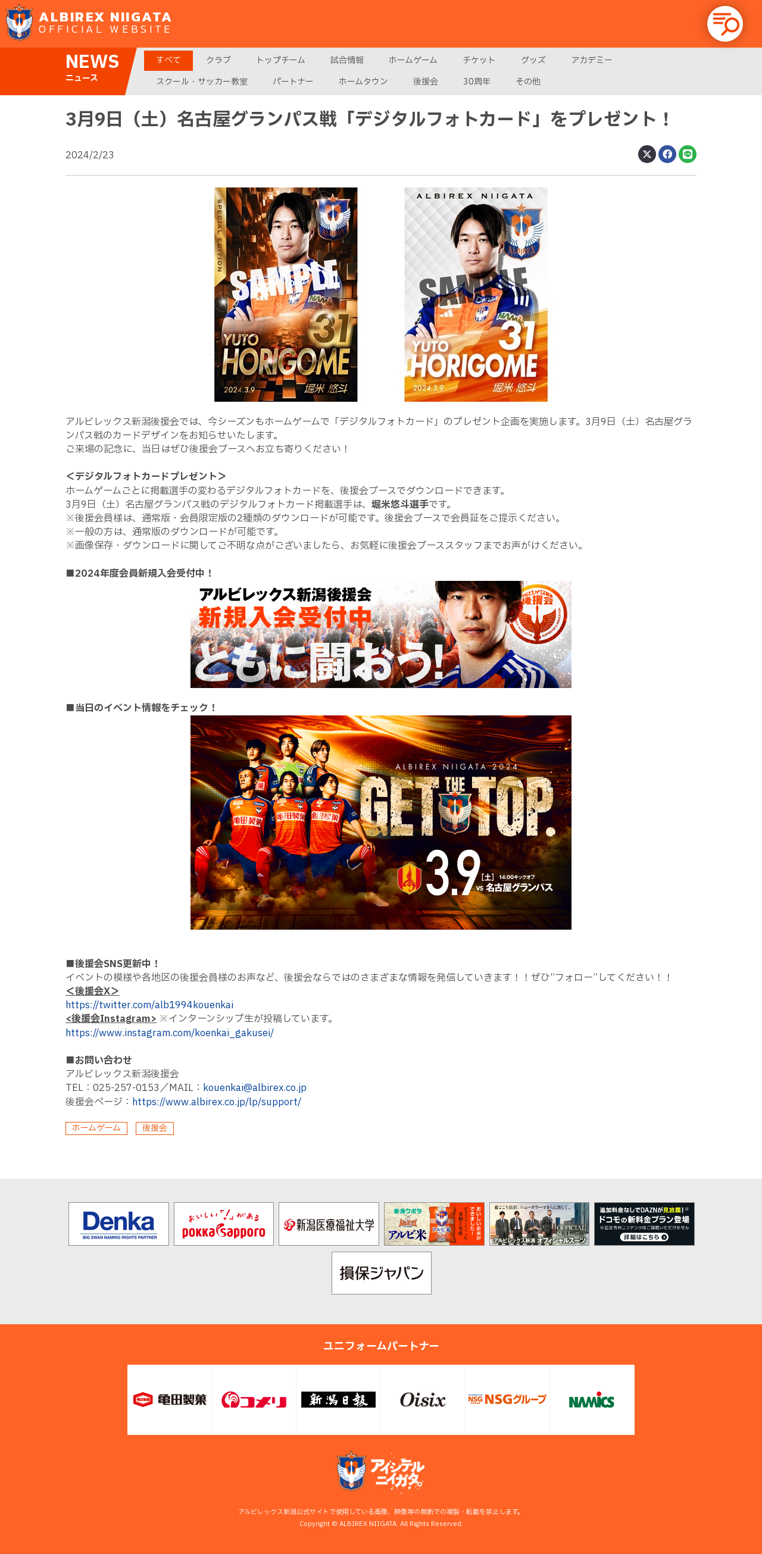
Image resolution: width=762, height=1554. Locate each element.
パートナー (293, 82)
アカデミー (592, 60)
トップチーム (280, 60)
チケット (479, 60)
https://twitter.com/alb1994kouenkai (149, 1005)
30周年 (477, 82)
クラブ (218, 60)
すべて (168, 60)
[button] (725, 24)
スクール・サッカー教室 (202, 82)
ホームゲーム (413, 60)
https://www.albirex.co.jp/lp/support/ (216, 1102)
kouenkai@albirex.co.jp (255, 1088)
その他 (528, 82)
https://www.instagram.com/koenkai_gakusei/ (169, 1033)
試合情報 (347, 60)
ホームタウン (363, 82)
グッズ (533, 60)
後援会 (425, 82)
